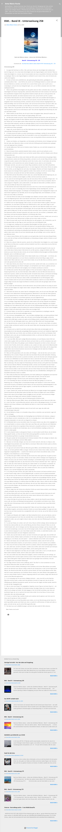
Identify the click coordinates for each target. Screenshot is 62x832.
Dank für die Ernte (9, 753)
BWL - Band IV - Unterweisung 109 (14, 680)
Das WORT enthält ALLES (11, 699)
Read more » (54, 676)
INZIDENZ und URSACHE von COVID (14, 735)
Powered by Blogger (31, 828)
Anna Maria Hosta (12, 4)
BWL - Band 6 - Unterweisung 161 (13, 717)
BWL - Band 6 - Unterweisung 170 (13, 789)
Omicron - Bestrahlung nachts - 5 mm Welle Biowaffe (19, 807)
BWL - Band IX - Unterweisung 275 (14, 771)
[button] (57, 20)
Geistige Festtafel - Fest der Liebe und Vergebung (18, 662)
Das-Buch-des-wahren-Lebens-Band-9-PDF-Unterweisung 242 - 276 (38, 63)
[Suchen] (60, 4)
